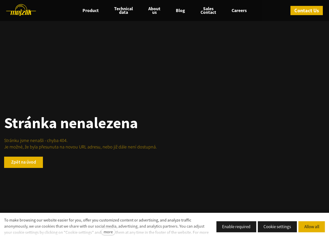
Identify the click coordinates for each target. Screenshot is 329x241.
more (108, 231)
